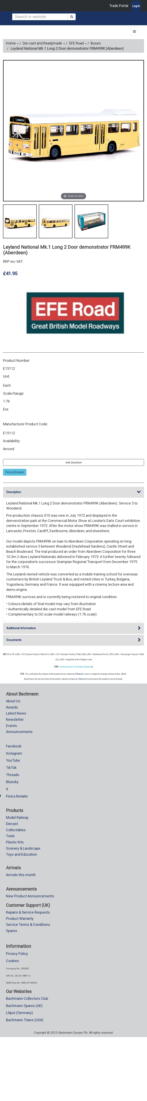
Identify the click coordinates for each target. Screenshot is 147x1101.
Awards (12, 707)
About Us (13, 701)
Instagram (14, 753)
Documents (73, 640)
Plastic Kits (15, 842)
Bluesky (12, 782)
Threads (12, 775)
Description (73, 492)
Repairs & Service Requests (28, 912)
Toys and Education (21, 854)
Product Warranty (20, 918)
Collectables (16, 830)
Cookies (12, 961)
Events (11, 726)
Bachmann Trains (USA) (24, 1020)
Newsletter (15, 719)
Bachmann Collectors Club (27, 998)
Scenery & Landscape (23, 848)
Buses (96, 43)
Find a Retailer (17, 796)
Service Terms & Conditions (28, 924)
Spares (11, 931)
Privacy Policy (17, 953)
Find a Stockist (15, 472)
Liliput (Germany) (19, 1013)
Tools (10, 836)
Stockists (83, 679)
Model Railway (17, 817)
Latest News (16, 713)
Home (12, 43)
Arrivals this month (21, 875)
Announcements (19, 732)
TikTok (11, 767)
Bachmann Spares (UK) (24, 1006)
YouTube (13, 760)
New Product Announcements (30, 896)
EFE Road (77, 43)
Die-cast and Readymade (44, 43)
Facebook (13, 746)
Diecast (12, 824)
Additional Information (73, 628)
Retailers (80, 674)
